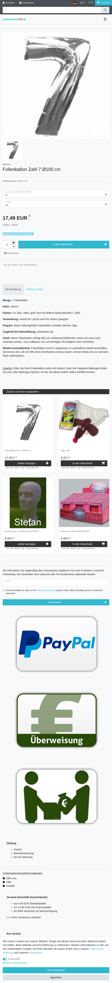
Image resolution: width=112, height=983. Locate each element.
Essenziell (14, 958)
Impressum (35, 952)
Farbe (8, 202)
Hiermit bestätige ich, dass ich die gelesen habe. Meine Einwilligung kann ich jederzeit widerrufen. (54, 591)
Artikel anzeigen (33, 463)
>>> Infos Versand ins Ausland (23, 917)
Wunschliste (11, 253)
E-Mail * (8, 580)
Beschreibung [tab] (13, 289)
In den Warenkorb (80, 244)
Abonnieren (77, 602)
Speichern (56, 977)
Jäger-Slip (65, 450)
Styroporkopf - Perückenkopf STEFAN (21, 531)
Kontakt (10, 885)
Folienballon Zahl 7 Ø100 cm (17, 450)
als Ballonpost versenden (18, 192)
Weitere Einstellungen (15, 962)
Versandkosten (30, 265)
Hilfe (8, 882)
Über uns (11, 878)
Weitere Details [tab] (34, 289)
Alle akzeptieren (56, 970)
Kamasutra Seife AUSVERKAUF (75, 531)
